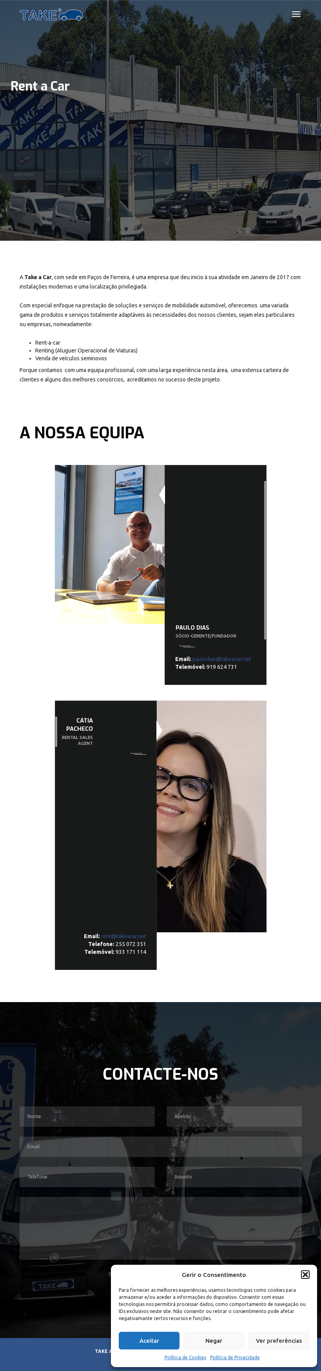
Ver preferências (279, 1340)
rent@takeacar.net (123, 936)
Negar (213, 1340)
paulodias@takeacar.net (221, 659)
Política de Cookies (185, 1357)
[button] (305, 1274)
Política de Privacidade (235, 1357)
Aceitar (149, 1340)
